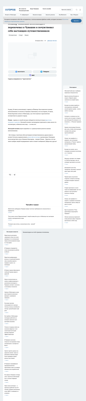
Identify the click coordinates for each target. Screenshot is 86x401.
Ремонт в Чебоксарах (10, 14)
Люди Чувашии (34, 8)
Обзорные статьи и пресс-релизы (45, 355)
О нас (22, 354)
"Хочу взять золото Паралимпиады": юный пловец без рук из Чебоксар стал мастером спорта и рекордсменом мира (32, 218)
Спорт (21, 35)
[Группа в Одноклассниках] (68, 346)
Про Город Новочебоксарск (8, 343)
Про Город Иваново (56, 343)
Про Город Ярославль (7, 345)
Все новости (22, 8)
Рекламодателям (24, 10)
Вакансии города (37, 14)
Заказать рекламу (50, 14)
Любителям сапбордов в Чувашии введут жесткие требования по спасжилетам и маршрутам (32, 210)
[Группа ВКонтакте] (20, 71)
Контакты (41, 354)
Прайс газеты (5, 357)
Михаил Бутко (52, 40)
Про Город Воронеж (43, 343)
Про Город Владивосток (20, 348)
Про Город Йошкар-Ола (32, 343)
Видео (26, 35)
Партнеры (41, 357)
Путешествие (13, 35)
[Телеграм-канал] (45, 71)
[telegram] (15, 175)
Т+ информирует (24, 14)
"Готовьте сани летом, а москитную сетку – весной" (32, 225)
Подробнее (53, 378)
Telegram (5, 354)
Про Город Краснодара (31, 348)
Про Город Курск (18, 345)
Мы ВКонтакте (62, 14)
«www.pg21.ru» (13, 360)
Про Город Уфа (42, 345)
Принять (76, 20)
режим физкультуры (33, 137)
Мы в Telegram (74, 14)
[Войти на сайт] (80, 9)
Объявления (5, 355)
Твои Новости (18, 343)
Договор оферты (24, 355)
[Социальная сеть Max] (32, 75)
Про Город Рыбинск (31, 345)
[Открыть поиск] (76, 9)
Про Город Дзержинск (7, 348)
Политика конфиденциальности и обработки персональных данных (16, 380)
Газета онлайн (47, 8)
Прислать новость (66, 9)
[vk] (10, 175)
